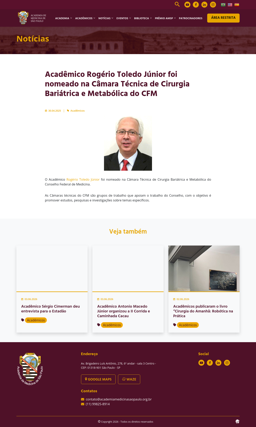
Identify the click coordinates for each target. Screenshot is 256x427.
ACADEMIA (62, 18)
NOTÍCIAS (104, 18)
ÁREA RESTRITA (223, 18)
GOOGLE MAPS (98, 379)
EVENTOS (122, 18)
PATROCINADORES (190, 18)
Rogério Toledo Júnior (83, 179)
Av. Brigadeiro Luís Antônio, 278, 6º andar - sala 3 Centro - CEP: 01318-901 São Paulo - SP (118, 366)
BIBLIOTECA (141, 18)
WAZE (129, 379)
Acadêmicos (78, 110)
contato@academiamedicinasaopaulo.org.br (119, 399)
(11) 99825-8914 (98, 404)
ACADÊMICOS (83, 18)
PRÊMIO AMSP (164, 18)
